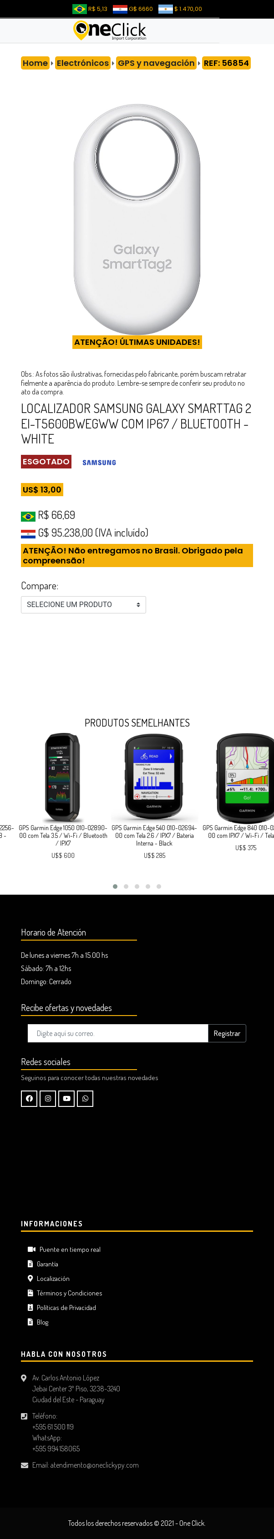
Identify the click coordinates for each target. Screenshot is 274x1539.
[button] (115, 886)
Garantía (43, 1264)
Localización (49, 1278)
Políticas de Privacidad (62, 1307)
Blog (38, 1322)
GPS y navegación (156, 63)
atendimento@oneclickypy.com (95, 1464)
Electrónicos (83, 63)
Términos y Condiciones (65, 1293)
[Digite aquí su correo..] (118, 1033)
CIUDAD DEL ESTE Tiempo (137, 1165)
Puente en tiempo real (64, 1249)
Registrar (227, 1033)
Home (35, 63)
